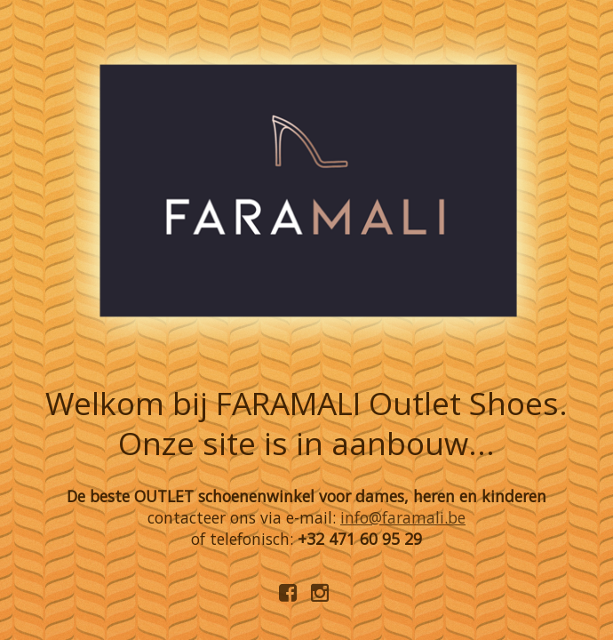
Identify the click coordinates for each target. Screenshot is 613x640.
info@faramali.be (403, 517)
